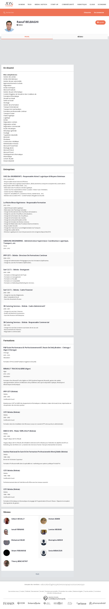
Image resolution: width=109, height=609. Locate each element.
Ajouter (101, 22)
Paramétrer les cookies (65, 591)
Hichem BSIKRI (54, 519)
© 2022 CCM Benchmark (54, 593)
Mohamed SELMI (18, 540)
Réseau (80, 37)
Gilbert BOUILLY (17, 519)
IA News (22, 4)
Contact (22, 591)
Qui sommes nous (13, 591)
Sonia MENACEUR (55, 551)
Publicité (27, 591)
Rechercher (10, 12)
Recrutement (35, 591)
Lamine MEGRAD (55, 529)
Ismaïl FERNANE (17, 529)
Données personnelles (51, 591)
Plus (37, 574)
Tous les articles (88, 591)
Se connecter (99, 12)
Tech (29, 4)
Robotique (82, 4)
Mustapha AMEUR (55, 540)
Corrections (97, 591)
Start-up (54, 4)
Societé (42, 591)
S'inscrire (87, 12)
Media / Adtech (41, 4)
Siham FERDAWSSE (18, 551)
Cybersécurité (68, 4)
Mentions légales (78, 591)
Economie (102, 4)
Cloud (92, 4)
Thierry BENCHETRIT (19, 561)
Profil (27, 37)
